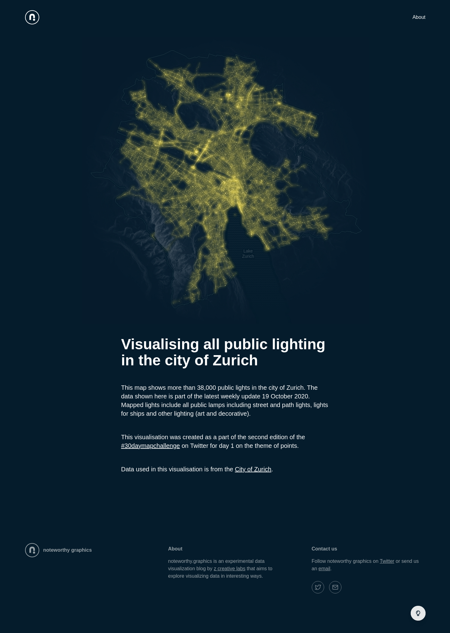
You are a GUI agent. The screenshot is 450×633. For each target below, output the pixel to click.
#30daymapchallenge (150, 445)
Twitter (387, 561)
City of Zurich (253, 469)
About (419, 17)
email (324, 568)
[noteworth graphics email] (335, 587)
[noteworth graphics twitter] (318, 587)
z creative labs (229, 568)
